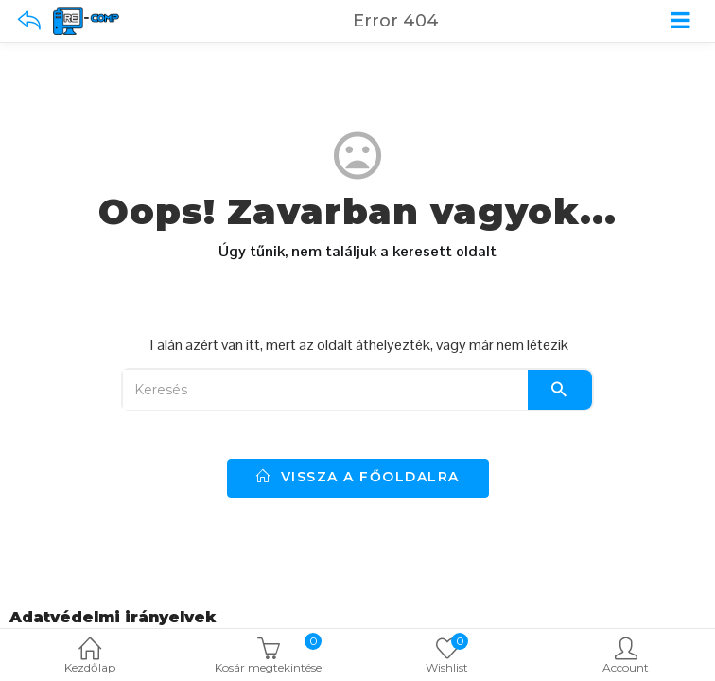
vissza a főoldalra (358, 476)
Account (625, 656)
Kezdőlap (89, 656)
